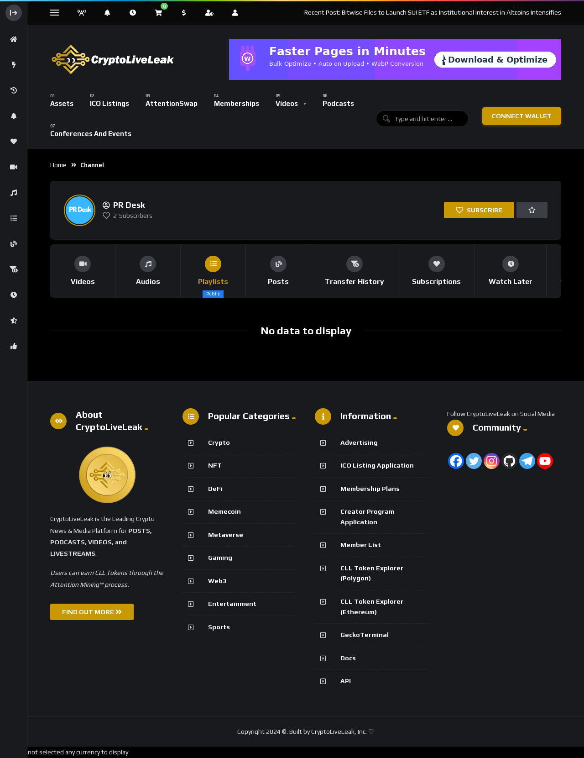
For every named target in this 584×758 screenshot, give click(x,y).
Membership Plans (370, 488)
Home (58, 165)
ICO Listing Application (377, 465)
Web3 (217, 580)
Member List (360, 544)
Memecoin (224, 511)
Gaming (220, 557)
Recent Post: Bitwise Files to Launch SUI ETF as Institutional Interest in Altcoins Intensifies (432, 12)
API (345, 680)
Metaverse (225, 534)
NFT (215, 465)
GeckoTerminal (364, 634)
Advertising (359, 442)
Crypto (219, 442)
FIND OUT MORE (92, 612)
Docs (348, 658)
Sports (219, 627)
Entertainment (232, 603)
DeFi (215, 488)
